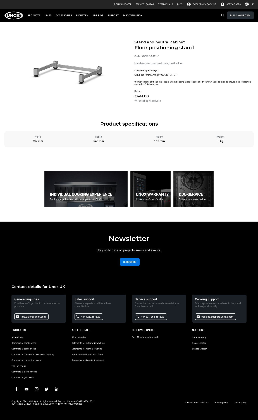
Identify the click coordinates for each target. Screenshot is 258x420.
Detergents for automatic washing (88, 343)
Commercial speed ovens (23, 349)
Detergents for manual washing (87, 349)
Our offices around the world (145, 337)
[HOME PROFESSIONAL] (14, 15)
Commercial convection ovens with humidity (32, 354)
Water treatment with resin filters (87, 354)
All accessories (79, 337)
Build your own (152, 84)
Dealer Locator (199, 343)
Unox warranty (199, 337)
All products (17, 337)
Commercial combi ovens (23, 343)
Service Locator (199, 349)
